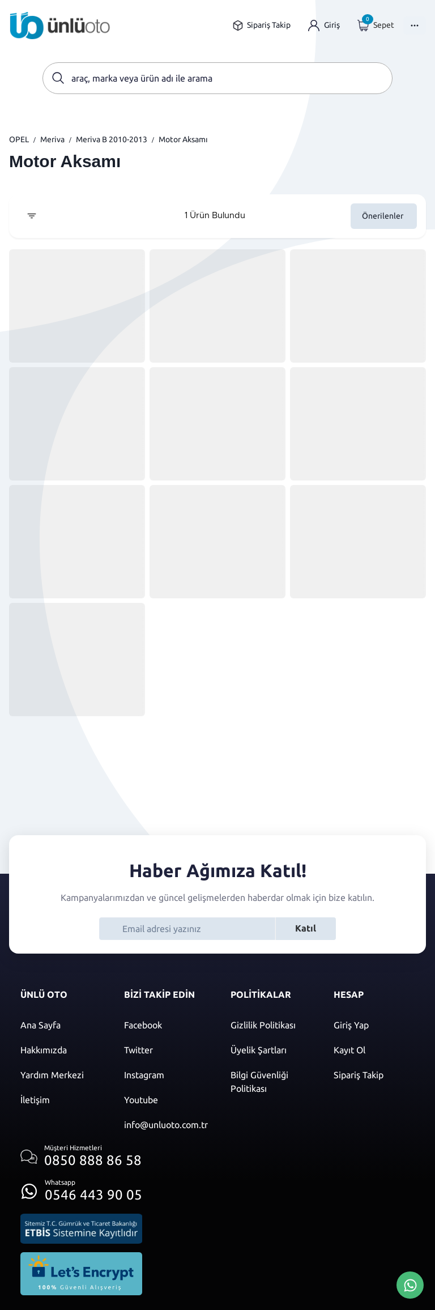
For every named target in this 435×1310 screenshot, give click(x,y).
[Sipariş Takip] (374, 1075)
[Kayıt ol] (374, 1050)
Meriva (52, 139)
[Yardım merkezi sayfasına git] (60, 1075)
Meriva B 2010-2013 (111, 139)
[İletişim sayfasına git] (60, 1100)
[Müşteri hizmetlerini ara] (81, 1157)
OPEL (19, 139)
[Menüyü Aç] (414, 25)
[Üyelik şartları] (271, 1050)
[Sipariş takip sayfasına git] (261, 25)
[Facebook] (166, 1025)
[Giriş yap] (324, 25)
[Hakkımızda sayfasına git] (60, 1050)
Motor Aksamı (183, 139)
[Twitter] (166, 1050)
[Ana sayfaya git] (60, 25)
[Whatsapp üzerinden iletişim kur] (81, 1188)
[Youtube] (166, 1100)
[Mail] (166, 1125)
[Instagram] (166, 1075)
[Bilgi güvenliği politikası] (271, 1081)
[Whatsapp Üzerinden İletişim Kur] (410, 1284)
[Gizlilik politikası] (271, 1025)
